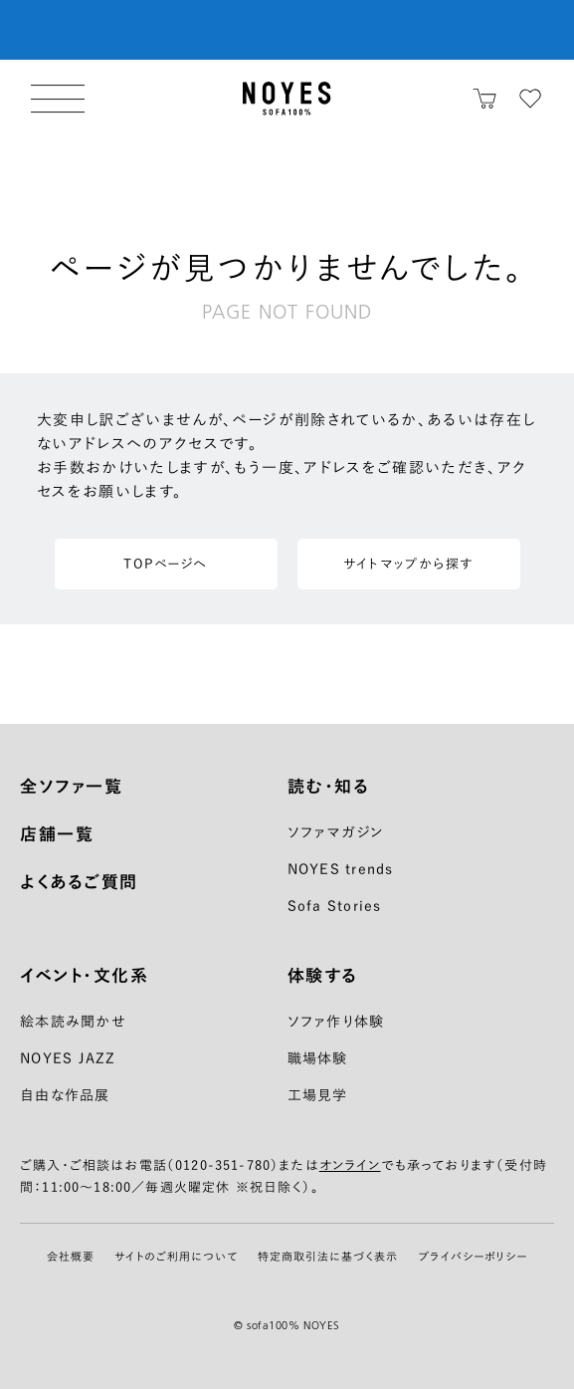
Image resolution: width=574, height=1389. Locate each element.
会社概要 (71, 1256)
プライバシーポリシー (472, 1256)
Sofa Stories (334, 906)
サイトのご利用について (176, 1256)
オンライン (350, 1165)
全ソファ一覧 (71, 786)
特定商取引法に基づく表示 (328, 1256)
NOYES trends (340, 869)
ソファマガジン (335, 832)
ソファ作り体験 (336, 1022)
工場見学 (317, 1095)
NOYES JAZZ (68, 1058)
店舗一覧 (57, 833)
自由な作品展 (65, 1095)
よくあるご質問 (79, 881)
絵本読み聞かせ (73, 1022)
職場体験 (317, 1058)
